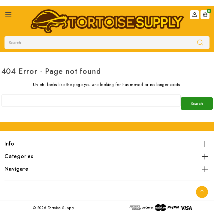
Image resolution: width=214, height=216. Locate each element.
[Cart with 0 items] (204, 14)
